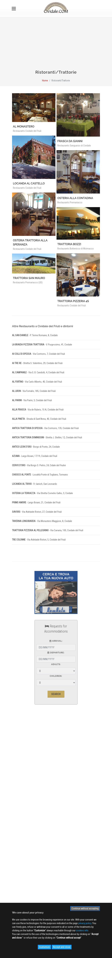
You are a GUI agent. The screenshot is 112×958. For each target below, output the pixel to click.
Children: (56, 676)
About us (19, 780)
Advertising (20, 785)
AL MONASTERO (23, 126)
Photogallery (21, 831)
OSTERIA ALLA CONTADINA (75, 198)
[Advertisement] (56, 45)
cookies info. (82, 930)
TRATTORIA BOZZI (69, 244)
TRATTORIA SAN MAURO (29, 278)
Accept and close (61, 947)
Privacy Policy (21, 795)
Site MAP (21, 805)
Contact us (20, 790)
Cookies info (21, 800)
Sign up (56, 859)
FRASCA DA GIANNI (70, 141)
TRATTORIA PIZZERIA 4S (73, 301)
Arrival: (56, 641)
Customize (44, 947)
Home (45, 80)
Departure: (55, 652)
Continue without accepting (85, 908)
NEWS (18, 841)
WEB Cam (19, 826)
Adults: (56, 664)
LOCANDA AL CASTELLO (29, 183)
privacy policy (84, 923)
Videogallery (21, 836)
